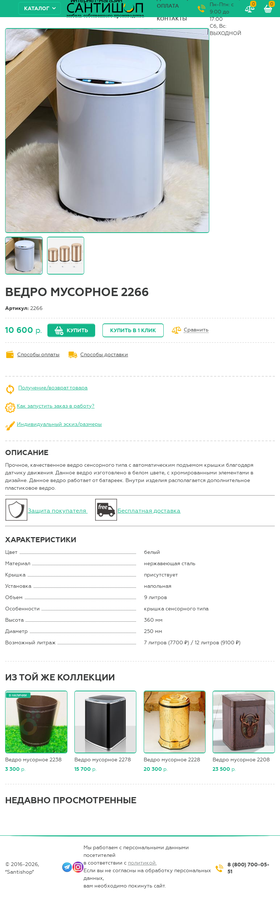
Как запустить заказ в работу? (55, 406)
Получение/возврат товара (53, 388)
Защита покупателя (58, 510)
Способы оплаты (38, 355)
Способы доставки (104, 355)
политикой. (142, 863)
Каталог (37, 8)
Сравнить (196, 330)
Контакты (172, 19)
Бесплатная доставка (148, 510)
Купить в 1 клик (133, 330)
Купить (77, 330)
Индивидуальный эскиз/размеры (59, 424)
